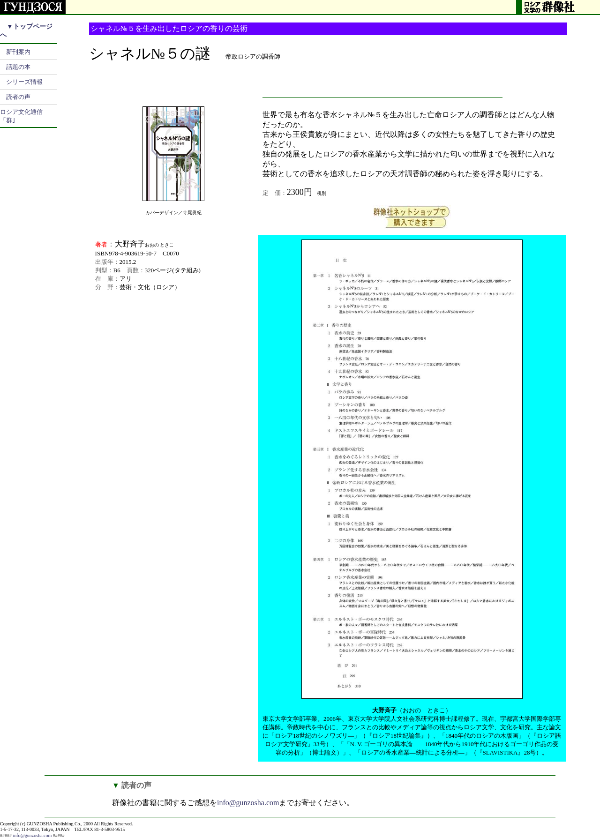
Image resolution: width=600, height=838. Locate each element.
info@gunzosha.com (248, 803)
